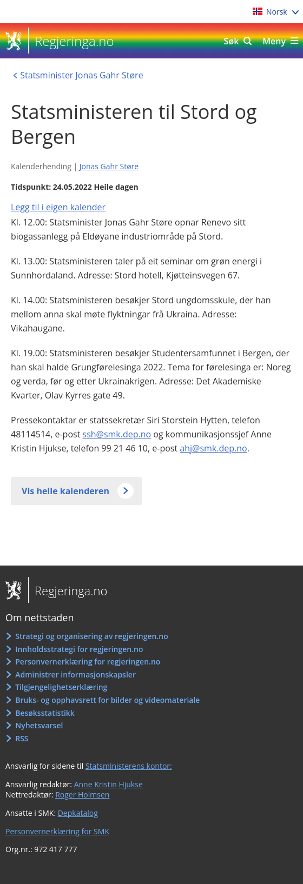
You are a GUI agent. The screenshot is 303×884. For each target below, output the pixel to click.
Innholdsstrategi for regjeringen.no (79, 649)
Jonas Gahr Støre (109, 166)
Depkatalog (78, 813)
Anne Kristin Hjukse (108, 784)
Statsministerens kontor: (128, 766)
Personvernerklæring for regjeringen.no (87, 661)
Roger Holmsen (82, 794)
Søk (231, 41)
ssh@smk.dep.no (117, 434)
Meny (274, 41)
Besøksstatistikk (45, 713)
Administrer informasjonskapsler (75, 674)
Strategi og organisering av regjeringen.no (91, 636)
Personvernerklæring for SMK (57, 831)
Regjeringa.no (71, 41)
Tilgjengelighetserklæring (61, 687)
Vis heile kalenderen (65, 491)
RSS (21, 738)
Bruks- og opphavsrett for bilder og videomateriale (107, 700)
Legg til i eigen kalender (58, 207)
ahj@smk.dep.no (213, 448)
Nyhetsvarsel (39, 725)
